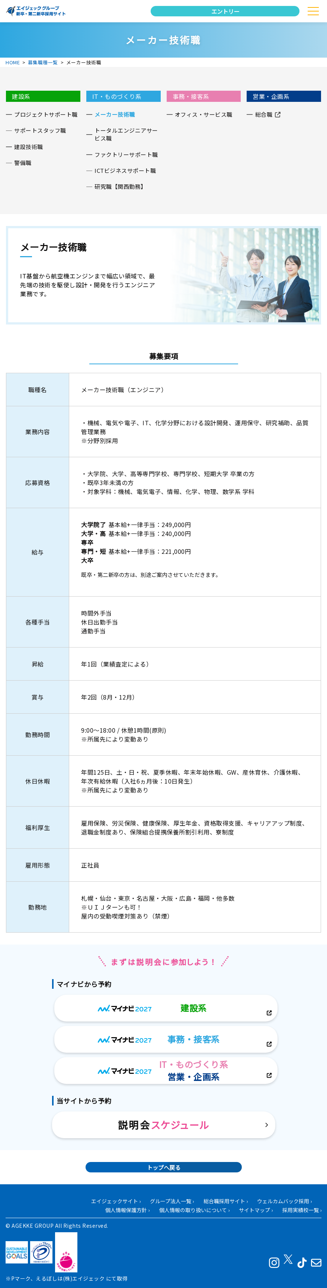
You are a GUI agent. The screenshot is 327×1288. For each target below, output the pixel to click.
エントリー (225, 11)
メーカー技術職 (114, 114)
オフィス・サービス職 (204, 114)
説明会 (163, 1125)
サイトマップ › (256, 1210)
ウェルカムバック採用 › (284, 1201)
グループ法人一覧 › (172, 1201)
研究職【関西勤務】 (120, 186)
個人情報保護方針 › (127, 1210)
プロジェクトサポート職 (46, 114)
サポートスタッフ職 (40, 130)
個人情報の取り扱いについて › (194, 1210)
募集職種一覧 (43, 62)
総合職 (264, 114)
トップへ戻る (163, 1167)
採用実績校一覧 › (301, 1210)
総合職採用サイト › (225, 1201)
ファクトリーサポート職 (126, 154)
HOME (13, 62)
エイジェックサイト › (116, 1201)
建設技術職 (28, 147)
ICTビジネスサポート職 (125, 170)
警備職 (23, 163)
